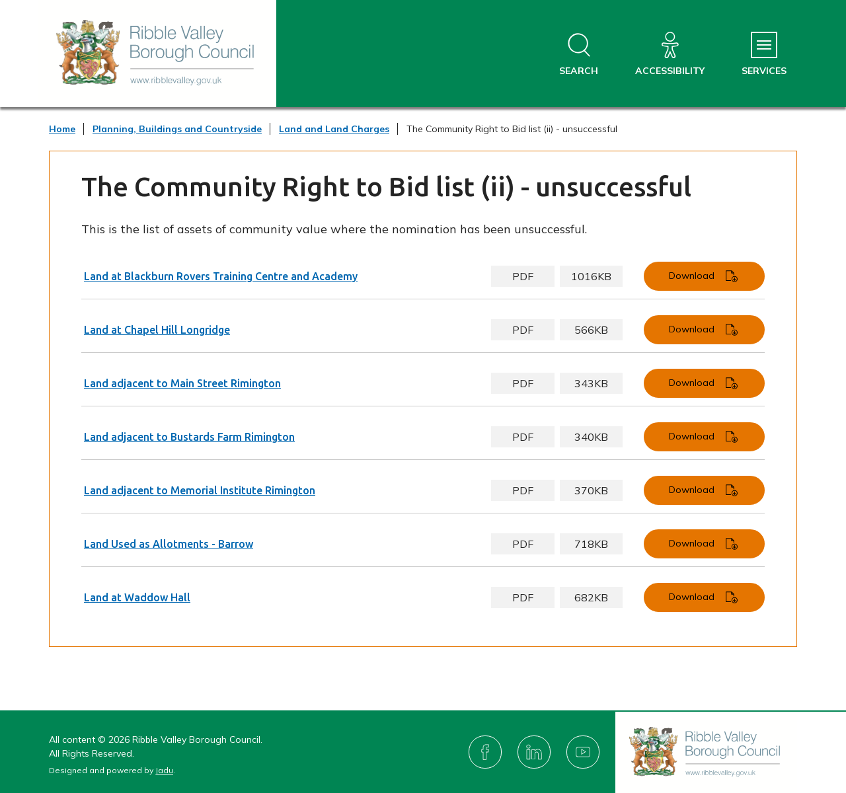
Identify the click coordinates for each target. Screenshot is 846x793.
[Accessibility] (670, 54)
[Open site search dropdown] (579, 54)
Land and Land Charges (334, 129)
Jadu (164, 770)
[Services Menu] (764, 54)
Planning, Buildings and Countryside (177, 129)
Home (62, 129)
